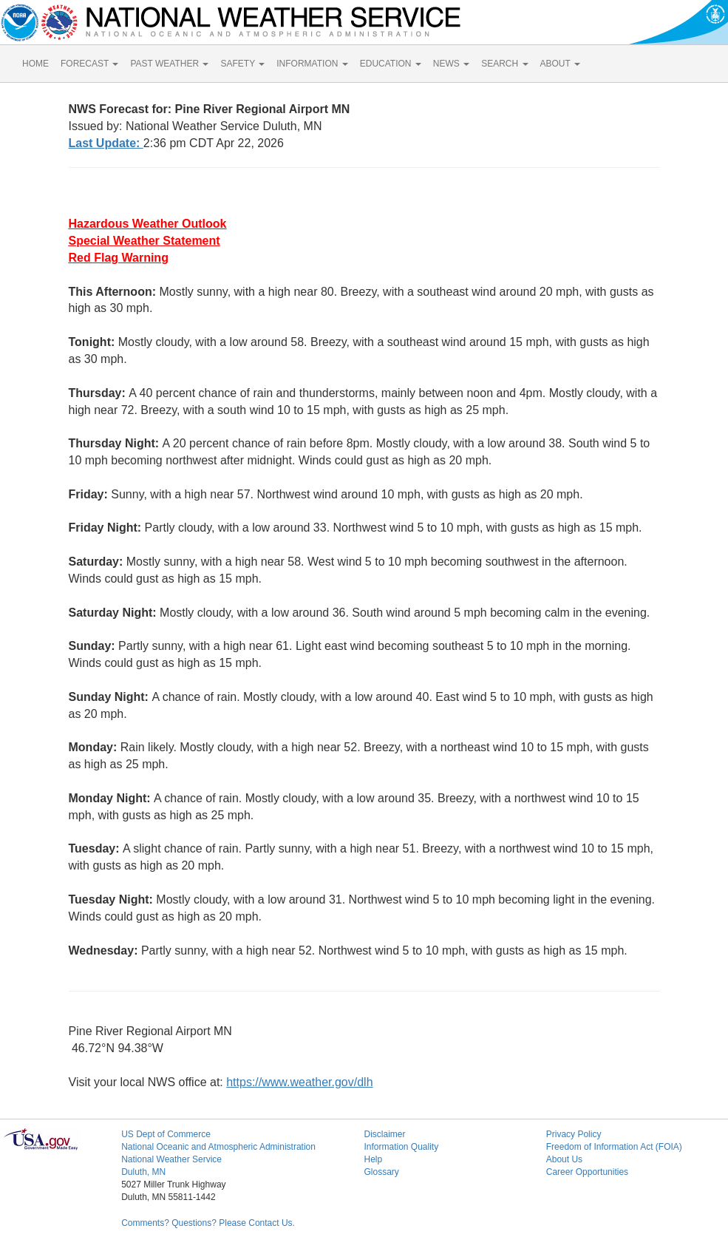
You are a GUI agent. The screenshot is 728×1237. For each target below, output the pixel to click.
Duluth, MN (143, 1172)
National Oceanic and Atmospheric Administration (218, 1147)
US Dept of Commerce (166, 1134)
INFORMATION (311, 63)
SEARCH (504, 63)
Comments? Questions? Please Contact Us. (208, 1223)
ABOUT (560, 63)
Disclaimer (384, 1134)
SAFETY (242, 63)
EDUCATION (390, 63)
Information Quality (401, 1147)
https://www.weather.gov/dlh (299, 1082)
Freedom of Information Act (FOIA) (614, 1147)
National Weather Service (171, 1159)
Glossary (381, 1172)
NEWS (451, 63)
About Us (564, 1159)
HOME (35, 63)
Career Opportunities (587, 1172)
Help (373, 1159)
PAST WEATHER (169, 63)
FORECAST (89, 63)
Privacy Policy (574, 1134)
